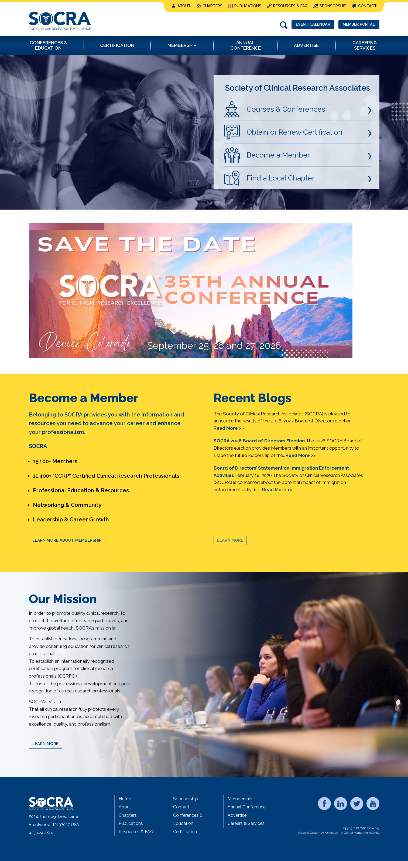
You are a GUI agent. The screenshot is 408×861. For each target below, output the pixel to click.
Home (125, 798)
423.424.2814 (41, 832)
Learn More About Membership (66, 540)
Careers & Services (246, 823)
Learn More (230, 540)
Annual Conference (247, 806)
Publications (247, 6)
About (184, 6)
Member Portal (357, 24)
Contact (367, 6)
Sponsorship (333, 6)
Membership (240, 798)
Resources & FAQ (290, 6)
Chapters (212, 6)
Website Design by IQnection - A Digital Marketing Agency (338, 833)
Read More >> (229, 428)
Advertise (237, 815)
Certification (185, 831)
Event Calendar (306, 24)
